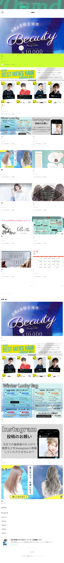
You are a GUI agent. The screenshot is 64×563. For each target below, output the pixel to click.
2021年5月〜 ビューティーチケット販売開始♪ (45, 174)
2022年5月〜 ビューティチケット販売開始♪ (17, 56)
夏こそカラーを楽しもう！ (8, 174)
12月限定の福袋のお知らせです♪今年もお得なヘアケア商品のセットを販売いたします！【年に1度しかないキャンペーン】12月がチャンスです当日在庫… (15, 143)
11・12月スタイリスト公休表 (40, 273)
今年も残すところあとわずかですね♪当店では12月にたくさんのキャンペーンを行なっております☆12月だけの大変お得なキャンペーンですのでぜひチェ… (47, 210)
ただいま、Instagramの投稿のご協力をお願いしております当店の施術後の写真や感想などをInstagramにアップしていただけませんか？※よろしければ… (47, 143)
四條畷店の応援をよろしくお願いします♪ (12, 207)
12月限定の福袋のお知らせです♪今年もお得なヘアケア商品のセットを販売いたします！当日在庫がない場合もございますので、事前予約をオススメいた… (47, 243)
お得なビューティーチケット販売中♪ (10, 273)
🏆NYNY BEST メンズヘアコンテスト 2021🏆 (18, 107)
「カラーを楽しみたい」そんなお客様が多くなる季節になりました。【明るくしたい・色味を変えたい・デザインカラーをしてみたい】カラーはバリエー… (15, 177)
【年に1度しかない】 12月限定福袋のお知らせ (13, 140)
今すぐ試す (23, 6)
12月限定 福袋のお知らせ (40, 240)
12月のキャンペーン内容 (39, 207)
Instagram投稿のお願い (39, 140)
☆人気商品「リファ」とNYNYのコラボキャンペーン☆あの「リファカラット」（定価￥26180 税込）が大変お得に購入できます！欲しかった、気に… (15, 245)
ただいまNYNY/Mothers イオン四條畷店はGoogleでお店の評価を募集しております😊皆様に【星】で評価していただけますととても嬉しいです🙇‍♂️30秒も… (16, 210)
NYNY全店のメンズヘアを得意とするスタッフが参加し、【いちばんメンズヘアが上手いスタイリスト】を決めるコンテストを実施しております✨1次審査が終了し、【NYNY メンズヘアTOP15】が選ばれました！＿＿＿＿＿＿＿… (31, 111)
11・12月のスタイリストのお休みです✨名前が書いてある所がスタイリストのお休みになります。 (47, 276)
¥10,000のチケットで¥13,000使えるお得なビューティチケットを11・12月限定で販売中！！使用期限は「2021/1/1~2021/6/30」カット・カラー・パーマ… (15, 276)
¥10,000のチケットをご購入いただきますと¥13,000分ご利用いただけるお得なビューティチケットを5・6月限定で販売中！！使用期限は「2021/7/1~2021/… (48, 177)
